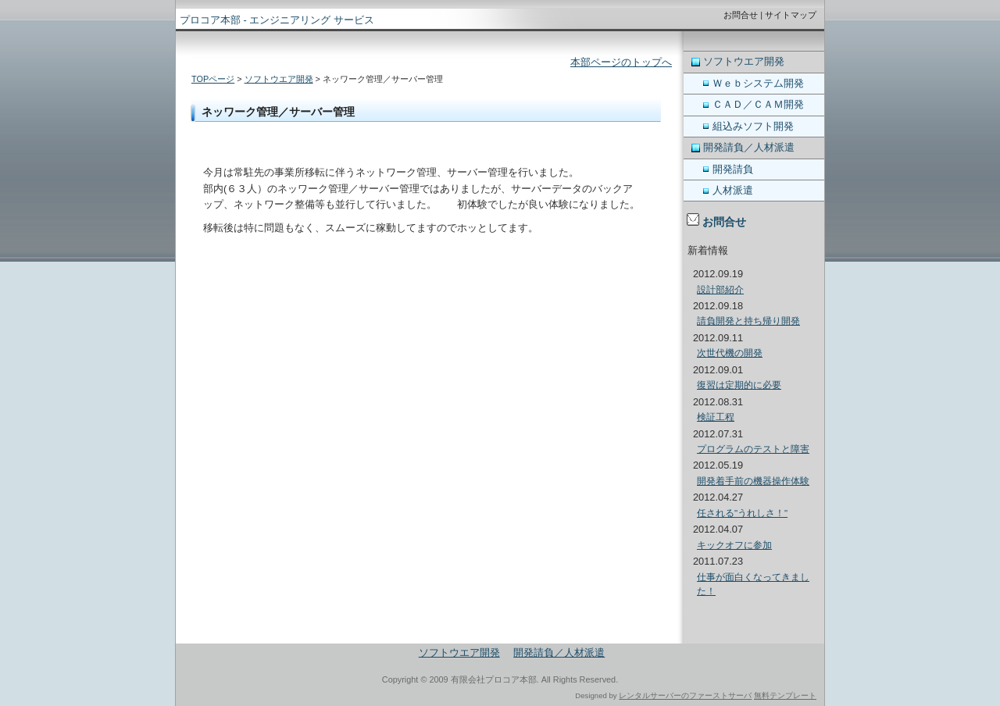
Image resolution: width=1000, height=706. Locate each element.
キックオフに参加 (734, 545)
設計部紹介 (720, 289)
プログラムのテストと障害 (753, 449)
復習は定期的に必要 (739, 385)
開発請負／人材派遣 (749, 147)
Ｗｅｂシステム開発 (758, 83)
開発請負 (732, 169)
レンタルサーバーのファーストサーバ (685, 695)
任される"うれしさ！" (742, 513)
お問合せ (740, 15)
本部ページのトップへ (621, 62)
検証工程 (715, 417)
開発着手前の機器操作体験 (753, 481)
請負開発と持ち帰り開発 (748, 321)
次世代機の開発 (729, 353)
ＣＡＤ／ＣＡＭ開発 (758, 104)
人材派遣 (732, 190)
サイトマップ (790, 15)
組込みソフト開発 (753, 126)
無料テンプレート (785, 695)
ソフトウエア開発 (279, 79)
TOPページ (212, 79)
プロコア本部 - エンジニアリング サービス (277, 20)
